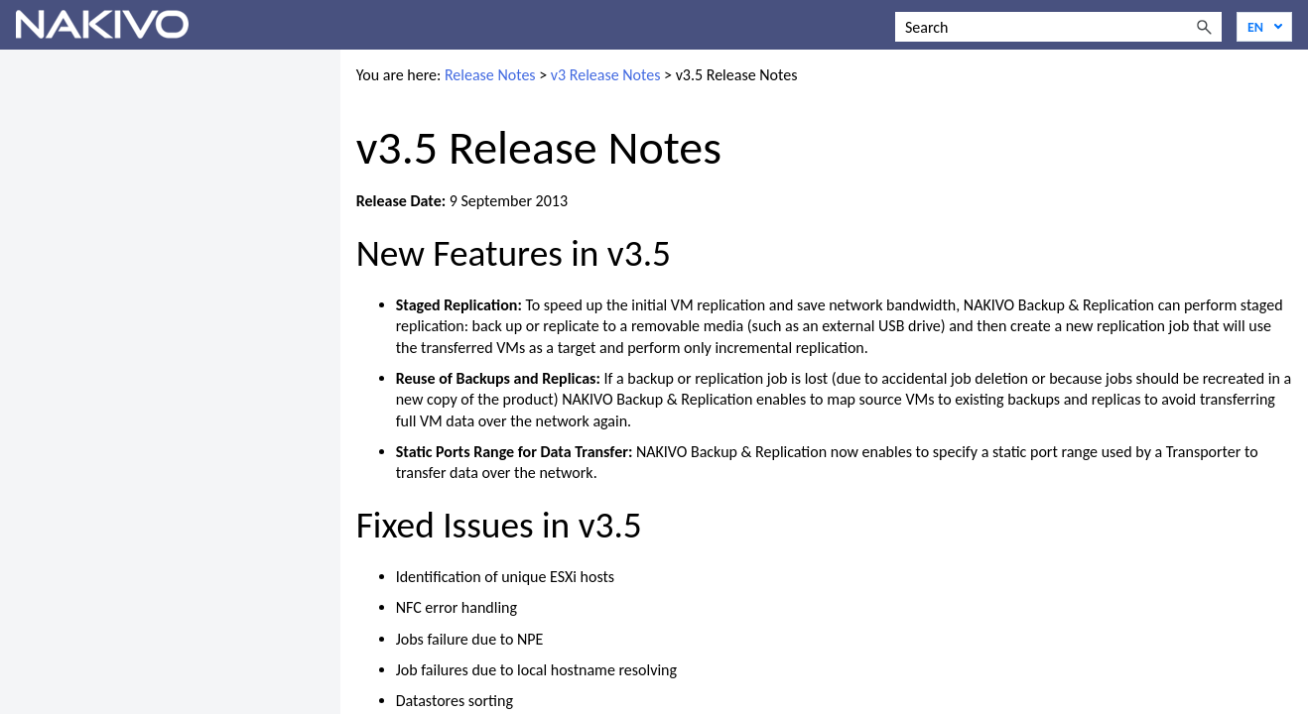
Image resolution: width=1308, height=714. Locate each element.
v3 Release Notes (606, 74)
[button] (1204, 27)
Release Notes (490, 74)
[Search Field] (1058, 27)
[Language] (1264, 27)
